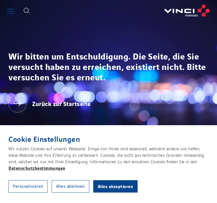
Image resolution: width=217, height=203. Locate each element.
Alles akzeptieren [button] (115, 186)
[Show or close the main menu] (10, 11)
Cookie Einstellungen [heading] (44, 139)
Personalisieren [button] (28, 186)
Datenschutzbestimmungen (37, 168)
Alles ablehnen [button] (70, 186)
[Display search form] (26, 10)
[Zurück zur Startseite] (125, 11)
